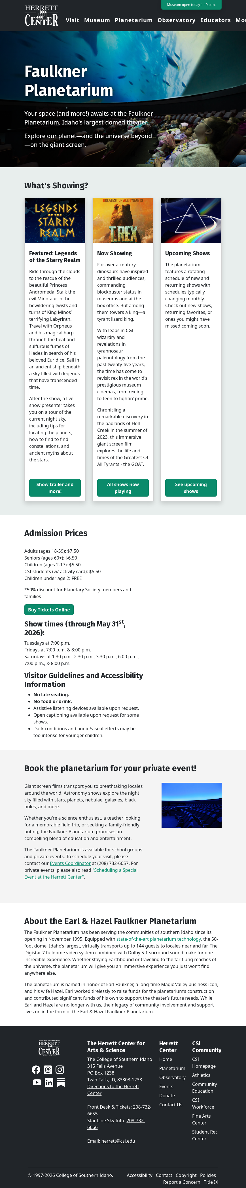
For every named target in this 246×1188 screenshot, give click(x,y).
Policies (208, 1175)
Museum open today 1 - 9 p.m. (191, 4)
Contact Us (170, 1105)
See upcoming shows (191, 487)
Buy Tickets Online (49, 610)
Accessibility (139, 1175)
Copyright (186, 1175)
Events (166, 1086)
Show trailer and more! (55, 487)
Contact (164, 1175)
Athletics (201, 1075)
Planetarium (134, 20)
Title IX (211, 1182)
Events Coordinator (70, 863)
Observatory (176, 20)
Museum (97, 20)
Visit (73, 20)
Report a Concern (181, 1182)
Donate (167, 1095)
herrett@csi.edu (118, 1141)
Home (165, 1059)
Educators (215, 20)
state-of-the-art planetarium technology (158, 939)
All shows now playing (123, 487)
